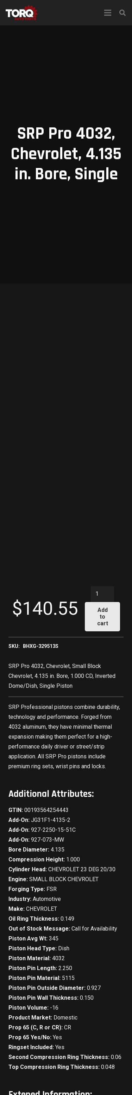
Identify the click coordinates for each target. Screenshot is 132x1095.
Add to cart (102, 617)
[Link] (21, 12)
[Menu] (108, 13)
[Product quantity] (102, 594)
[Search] (122, 12)
